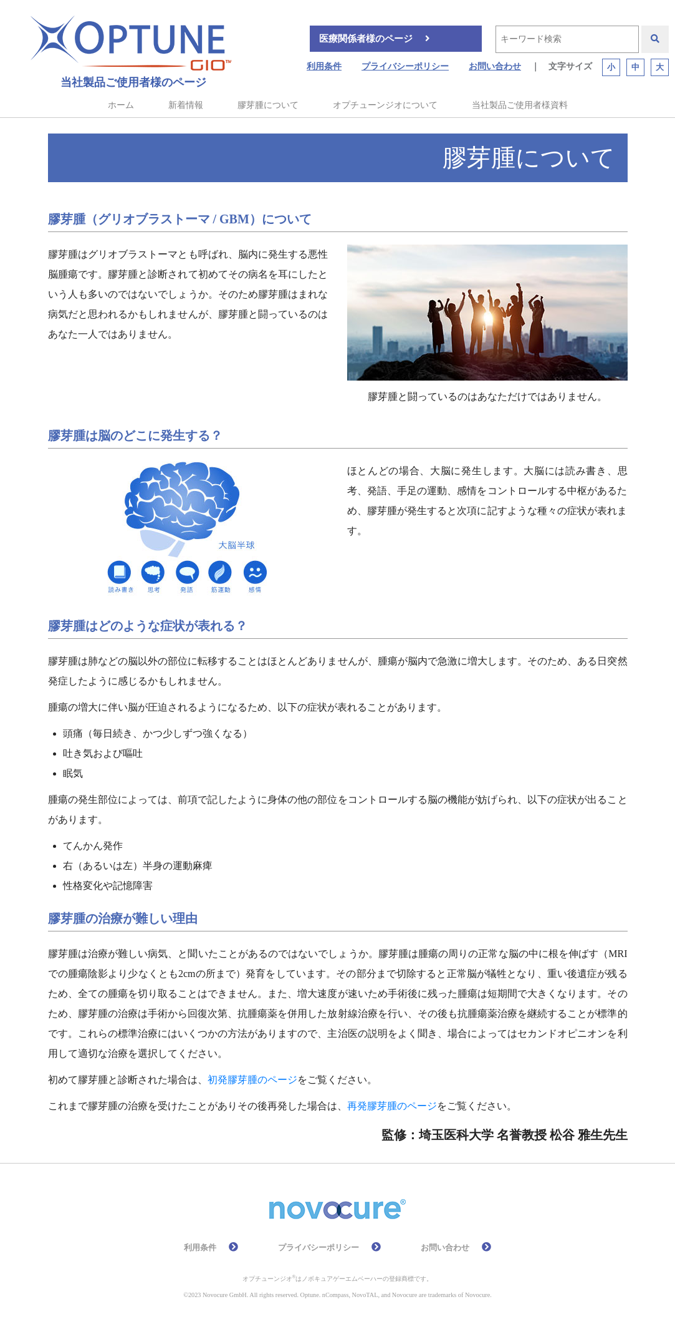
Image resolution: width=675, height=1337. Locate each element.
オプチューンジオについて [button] (385, 105)
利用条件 (324, 66)
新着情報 (185, 105)
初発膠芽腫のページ (252, 1079)
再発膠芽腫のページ (392, 1106)
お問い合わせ (495, 66)
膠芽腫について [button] (268, 105)
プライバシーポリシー (405, 66)
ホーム (121, 105)
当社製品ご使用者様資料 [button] (520, 105)
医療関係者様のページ (366, 39)
